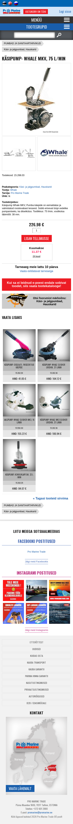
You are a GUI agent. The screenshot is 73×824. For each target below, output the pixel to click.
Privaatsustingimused (37, 689)
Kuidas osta (36, 655)
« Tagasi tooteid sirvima (50, 498)
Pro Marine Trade (20, 193)
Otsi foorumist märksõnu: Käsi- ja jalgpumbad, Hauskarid (49, 301)
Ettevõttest (36, 642)
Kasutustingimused (36, 682)
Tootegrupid (36, 27)
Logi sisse (65, 11)
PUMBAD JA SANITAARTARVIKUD (22, 43)
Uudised (36, 649)
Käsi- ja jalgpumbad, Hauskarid (20, 49)
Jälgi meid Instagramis (36, 630)
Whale (13, 190)
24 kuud (36, 256)
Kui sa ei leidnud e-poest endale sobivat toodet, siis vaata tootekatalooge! (36, 284)
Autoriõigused (36, 696)
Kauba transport (36, 662)
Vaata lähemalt (20, 788)
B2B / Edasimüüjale (36, 703)
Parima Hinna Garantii (36, 676)
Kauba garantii (36, 669)
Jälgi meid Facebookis (36, 561)
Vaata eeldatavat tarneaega (36, 271)
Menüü (36, 20)
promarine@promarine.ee (40, 812)
